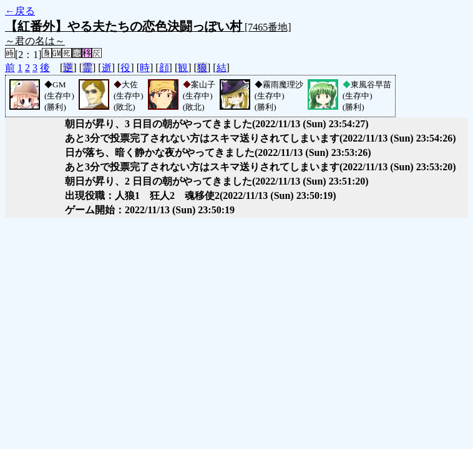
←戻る (20, 11)
